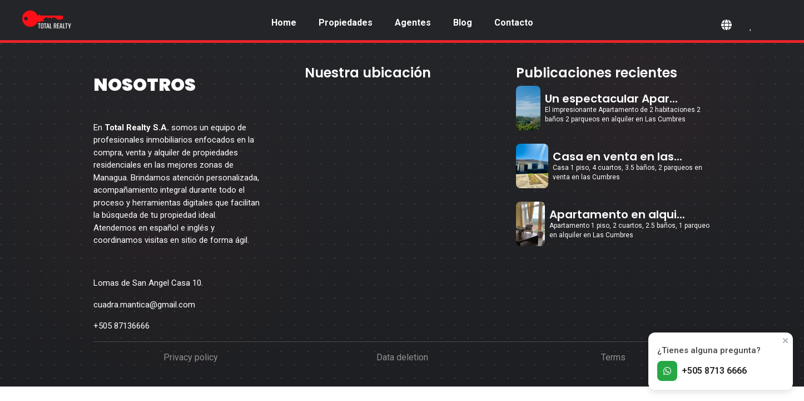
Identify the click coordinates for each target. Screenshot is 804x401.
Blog (462, 22)
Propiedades (346, 22)
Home (283, 22)
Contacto (513, 22)
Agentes (413, 22)
